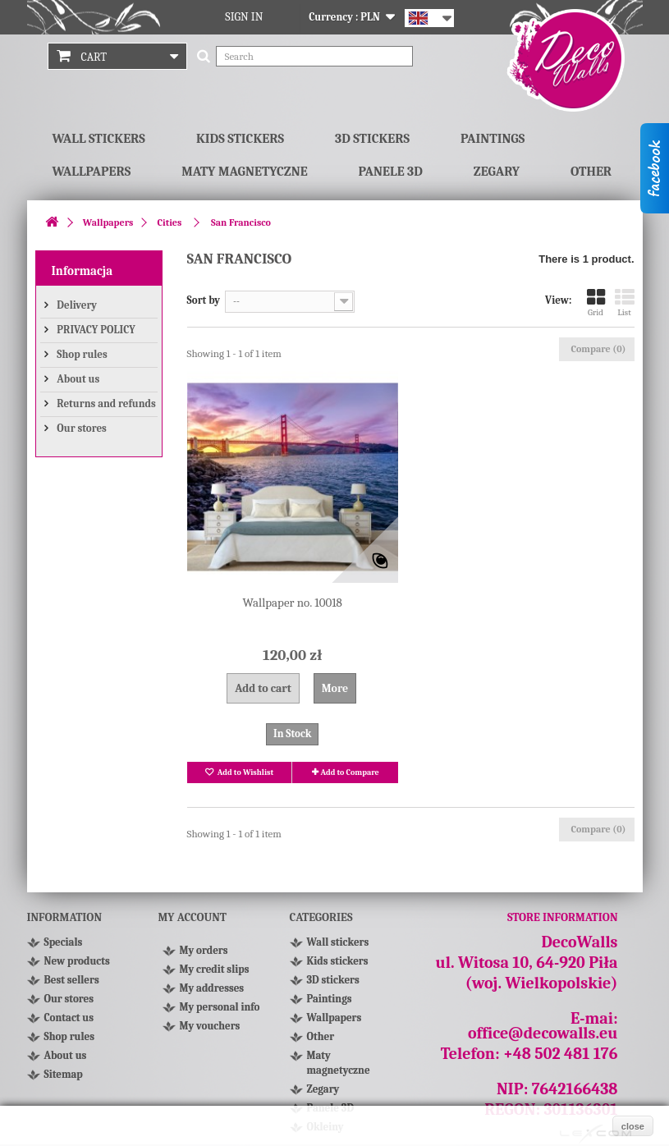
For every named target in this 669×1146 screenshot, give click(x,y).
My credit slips (215, 969)
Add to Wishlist (244, 772)
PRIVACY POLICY (95, 329)
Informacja (82, 271)
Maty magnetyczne (244, 171)
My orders (204, 950)
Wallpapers (92, 171)
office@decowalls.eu (543, 1033)
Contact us (69, 1017)
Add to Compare (350, 772)
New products (77, 961)
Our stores (81, 428)
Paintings (493, 138)
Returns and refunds (105, 403)
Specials (63, 942)
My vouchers (210, 1026)
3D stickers (372, 138)
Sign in (244, 17)
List (625, 302)
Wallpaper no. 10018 (292, 602)
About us (77, 379)
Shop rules (81, 354)
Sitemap (63, 1074)
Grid (596, 302)
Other (591, 171)
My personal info (220, 1007)
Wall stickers (99, 138)
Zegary (497, 171)
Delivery (76, 305)
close (632, 1126)
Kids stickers (240, 138)
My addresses (212, 988)
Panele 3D (391, 171)
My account (192, 917)
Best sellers (71, 980)
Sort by (204, 300)
